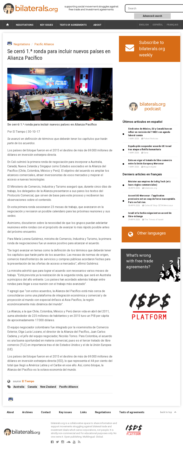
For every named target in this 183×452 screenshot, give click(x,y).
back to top (168, 412)
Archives (27, 412)
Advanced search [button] (152, 15)
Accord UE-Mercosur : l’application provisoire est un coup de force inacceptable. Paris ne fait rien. (152, 199)
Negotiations (24, 24)
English (144, 24)
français (172, 24)
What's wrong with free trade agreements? (139, 261)
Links (83, 412)
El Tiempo (28, 381)
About (97, 24)
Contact (46, 412)
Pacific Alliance (44, 44)
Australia (19, 386)
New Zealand (48, 386)
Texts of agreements (73, 24)
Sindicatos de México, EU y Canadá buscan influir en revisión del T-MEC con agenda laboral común (150, 132)
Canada (33, 386)
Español (158, 24)
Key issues (46, 24)
